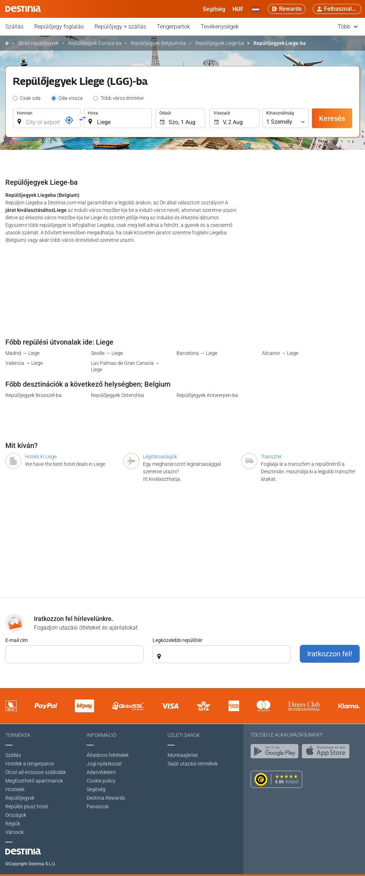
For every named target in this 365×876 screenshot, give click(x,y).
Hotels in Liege (41, 456)
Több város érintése (122, 98)
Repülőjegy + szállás (120, 26)
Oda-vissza (70, 98)
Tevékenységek (220, 26)
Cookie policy (101, 781)
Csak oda (30, 98)
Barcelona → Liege (196, 353)
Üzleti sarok (184, 735)
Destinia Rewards (106, 798)
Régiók (12, 823)
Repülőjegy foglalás (59, 26)
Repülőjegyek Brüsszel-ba (33, 395)
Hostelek (15, 789)
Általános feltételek (108, 755)
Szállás (14, 26)
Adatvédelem (101, 772)
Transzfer (271, 456)
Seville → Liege (107, 353)
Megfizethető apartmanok (34, 781)
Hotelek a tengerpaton (30, 763)
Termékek (18, 735)
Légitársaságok (160, 456)
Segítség (96, 789)
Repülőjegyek (20, 798)
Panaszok (98, 806)
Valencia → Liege (24, 363)
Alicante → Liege (280, 353)
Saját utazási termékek (193, 763)
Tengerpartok (173, 26)
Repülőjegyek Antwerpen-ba (207, 395)
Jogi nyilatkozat (104, 763)
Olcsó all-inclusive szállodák (35, 772)
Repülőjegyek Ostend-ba (117, 395)
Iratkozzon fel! (329, 654)
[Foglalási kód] (69, 120)
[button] (238, 9)
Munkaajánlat (183, 755)
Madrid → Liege (22, 353)
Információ (101, 735)
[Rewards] (286, 9)
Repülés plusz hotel (26, 806)
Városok (14, 832)
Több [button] (348, 26)
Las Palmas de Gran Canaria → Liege (125, 366)
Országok (15, 815)
